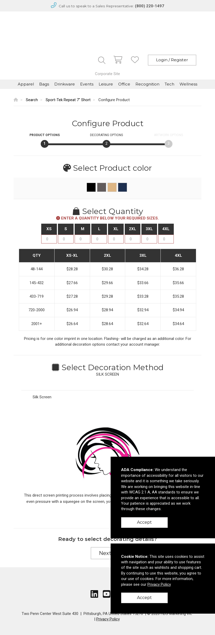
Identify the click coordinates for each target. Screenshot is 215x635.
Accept (144, 522)
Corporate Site (107, 73)
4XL (166, 229)
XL (116, 229)
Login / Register (172, 59)
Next (107, 553)
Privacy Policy (108, 619)
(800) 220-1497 (149, 6)
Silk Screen (42, 397)
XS (49, 229)
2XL (132, 229)
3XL (149, 229)
